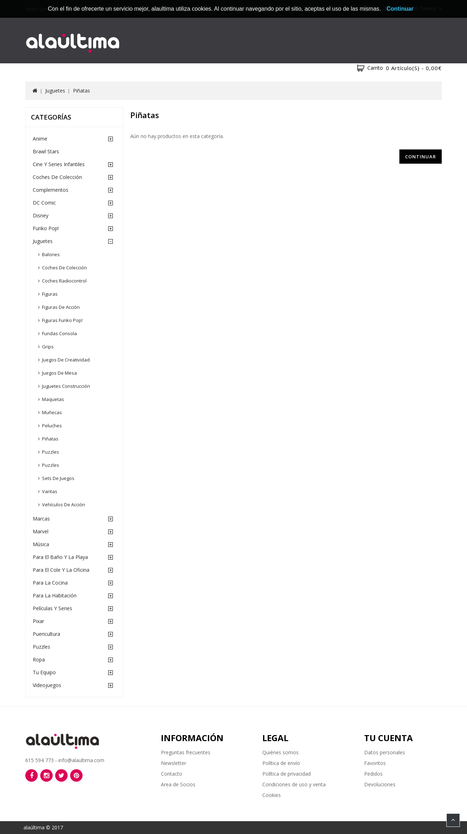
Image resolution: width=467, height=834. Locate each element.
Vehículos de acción (63, 504)
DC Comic (44, 202)
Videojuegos (47, 685)
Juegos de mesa (59, 373)
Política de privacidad (286, 773)
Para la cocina (50, 582)
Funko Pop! (46, 228)
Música (41, 544)
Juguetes (55, 90)
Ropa (39, 659)
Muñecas (52, 412)
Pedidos (373, 773)
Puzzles (50, 452)
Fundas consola (59, 333)
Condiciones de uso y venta (294, 784)
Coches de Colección (57, 177)
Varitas (49, 491)
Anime (40, 138)
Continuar (420, 156)
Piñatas (81, 90)
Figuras (50, 294)
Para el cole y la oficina (61, 569)
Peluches (52, 425)
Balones (51, 254)
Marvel (40, 531)
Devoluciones (379, 784)
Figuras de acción (61, 307)
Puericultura (46, 633)
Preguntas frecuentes (185, 752)
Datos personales (384, 752)
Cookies (271, 795)
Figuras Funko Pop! (62, 320)
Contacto (171, 773)
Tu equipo (44, 672)
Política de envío (281, 763)
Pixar (38, 621)
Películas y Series (52, 608)
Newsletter (173, 763)
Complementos (50, 189)
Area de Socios (178, 784)
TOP (453, 820)
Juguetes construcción (66, 386)
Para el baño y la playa (60, 557)
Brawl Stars (46, 151)
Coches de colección (64, 267)
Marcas (41, 518)
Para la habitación (55, 595)
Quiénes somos (280, 752)
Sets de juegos (58, 478)
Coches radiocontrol (64, 281)
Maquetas (53, 399)
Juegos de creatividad (66, 360)
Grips (48, 346)
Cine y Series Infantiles (59, 164)
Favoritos (375, 763)
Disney (40, 215)
